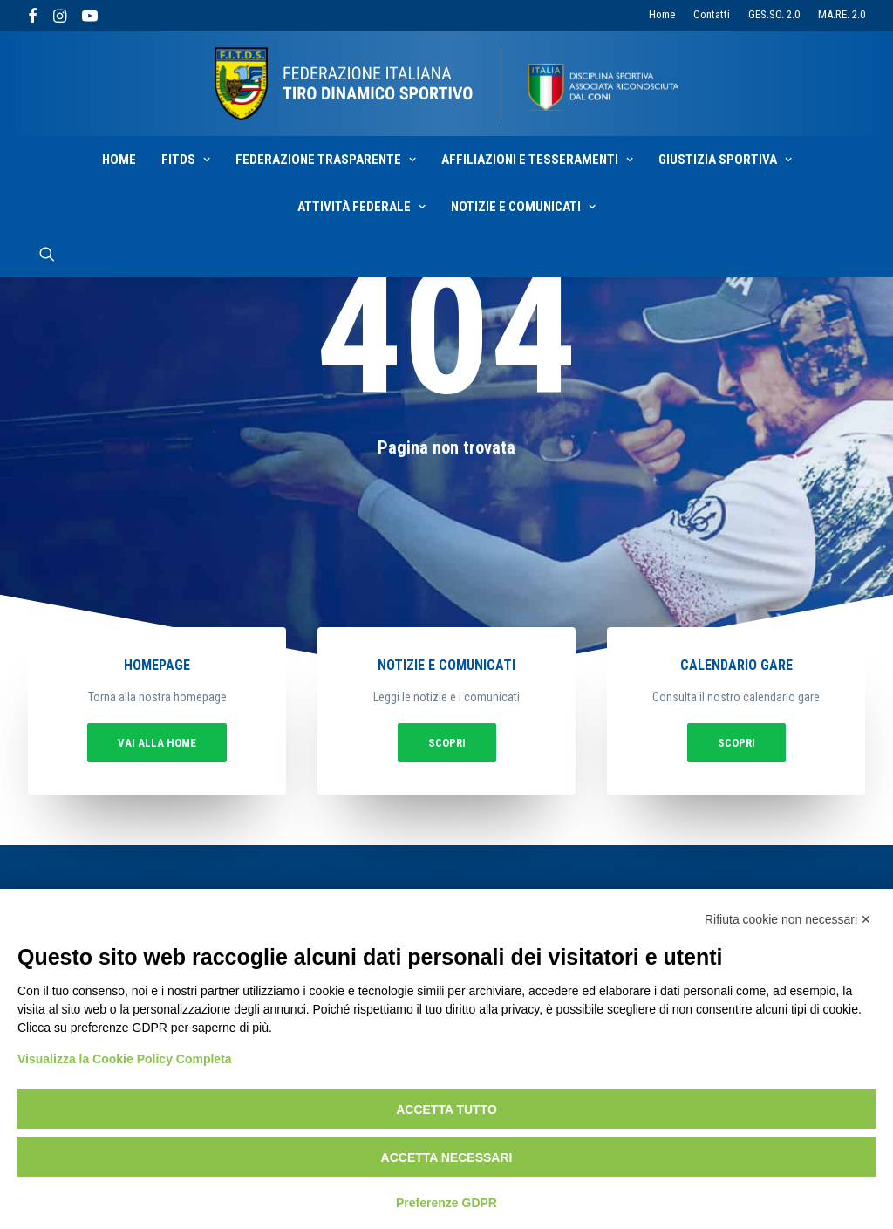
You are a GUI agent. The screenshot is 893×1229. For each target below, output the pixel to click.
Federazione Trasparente (325, 159)
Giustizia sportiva (725, 159)
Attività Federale (361, 207)
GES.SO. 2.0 (774, 14)
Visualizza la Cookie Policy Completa (124, 1059)
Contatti (711, 14)
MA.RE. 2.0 (841, 14)
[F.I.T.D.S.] (446, 83)
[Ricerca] (47, 253)
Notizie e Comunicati (523, 207)
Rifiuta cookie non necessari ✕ (788, 919)
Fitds (185, 159)
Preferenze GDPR (446, 1203)
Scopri (446, 737)
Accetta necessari (447, 1157)
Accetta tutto (446, 1109)
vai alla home (218, 737)
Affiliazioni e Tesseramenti (537, 159)
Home (662, 14)
